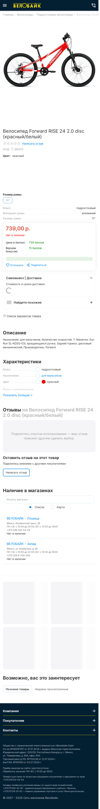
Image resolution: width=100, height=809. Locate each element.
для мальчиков (52, 375)
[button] (36, 265)
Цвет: (6, 155)
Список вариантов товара (24, 316)
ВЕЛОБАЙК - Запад (21, 544)
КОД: (6, 149)
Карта (57, 507)
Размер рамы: (12, 194)
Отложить (14, 265)
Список (36, 507)
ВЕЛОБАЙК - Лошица (23, 518)
